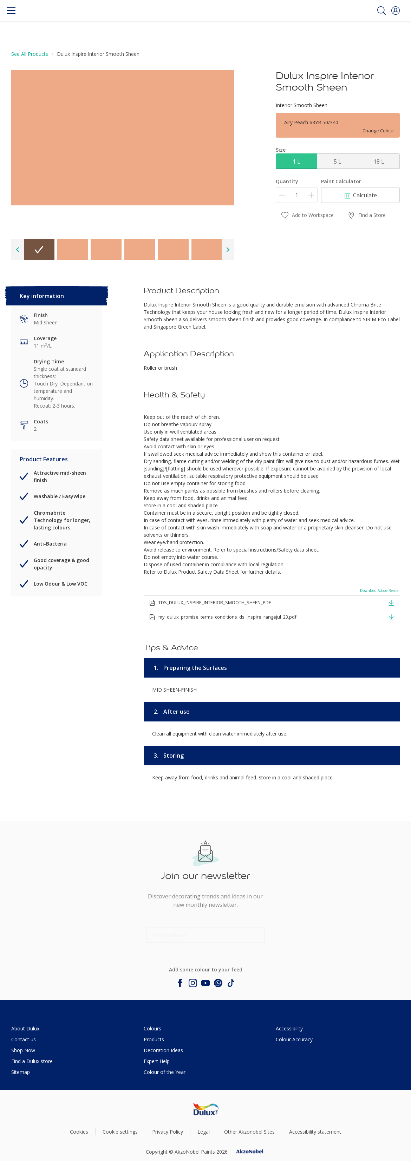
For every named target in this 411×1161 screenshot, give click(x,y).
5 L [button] (337, 161)
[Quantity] (297, 195)
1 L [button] (296, 161)
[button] (395, 10)
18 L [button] (378, 161)
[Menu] (11, 10)
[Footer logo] (205, 1109)
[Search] (381, 10)
